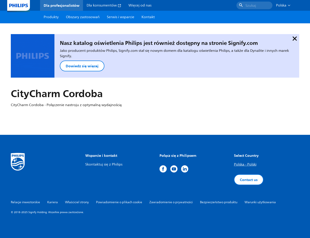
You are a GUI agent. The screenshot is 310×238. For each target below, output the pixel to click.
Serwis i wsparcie (120, 17)
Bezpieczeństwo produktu (218, 202)
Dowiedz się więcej (82, 66)
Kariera (52, 202)
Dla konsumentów (104, 5)
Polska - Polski (245, 164)
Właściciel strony (77, 202)
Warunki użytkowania (260, 202)
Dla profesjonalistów (61, 5)
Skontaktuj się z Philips (103, 164)
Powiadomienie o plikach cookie (119, 202)
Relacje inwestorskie (25, 202)
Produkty (51, 17)
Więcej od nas (139, 5)
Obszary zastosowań (83, 17)
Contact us (249, 180)
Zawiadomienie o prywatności (171, 202)
